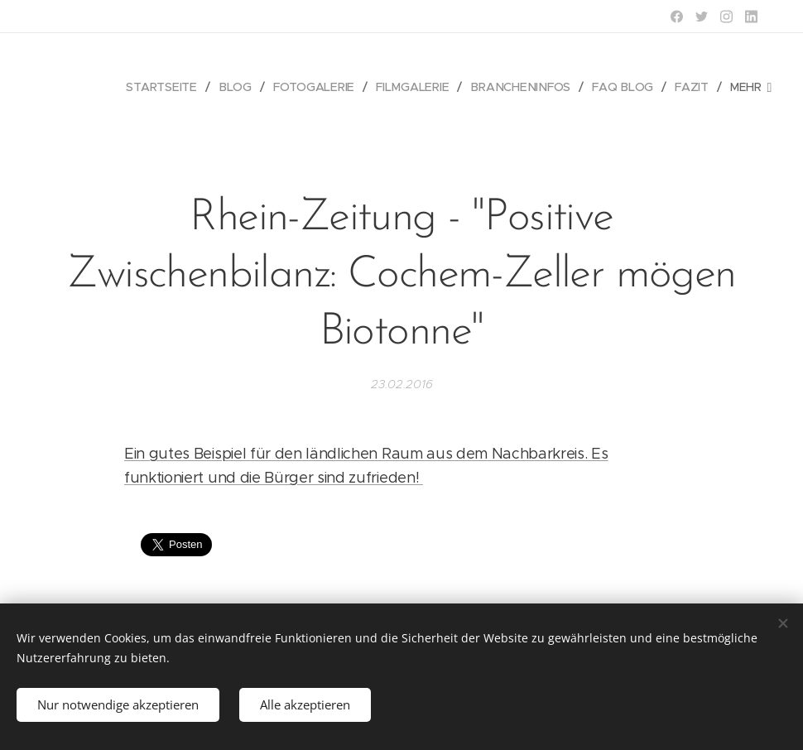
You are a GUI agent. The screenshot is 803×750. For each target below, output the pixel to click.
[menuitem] (168, 87)
